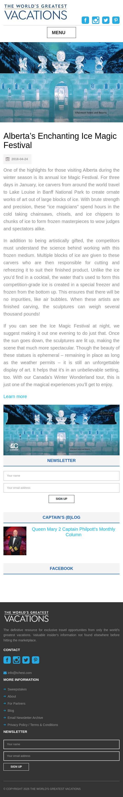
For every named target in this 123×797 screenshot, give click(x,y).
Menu (58, 32)
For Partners (16, 703)
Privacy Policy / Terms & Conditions (33, 725)
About (12, 696)
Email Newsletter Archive (25, 718)
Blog (11, 710)
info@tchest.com (17, 673)
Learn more (15, 396)
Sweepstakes (17, 689)
